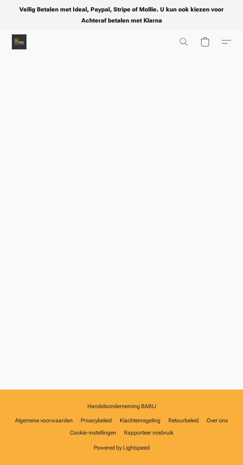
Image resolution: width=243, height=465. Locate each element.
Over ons (217, 420)
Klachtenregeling (140, 420)
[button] (19, 42)
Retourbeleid (183, 420)
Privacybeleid (96, 420)
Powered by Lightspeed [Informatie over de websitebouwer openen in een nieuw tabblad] (122, 447)
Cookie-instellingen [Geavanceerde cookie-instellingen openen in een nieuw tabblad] (93, 432)
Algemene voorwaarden (44, 420)
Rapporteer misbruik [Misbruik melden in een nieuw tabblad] (148, 432)
